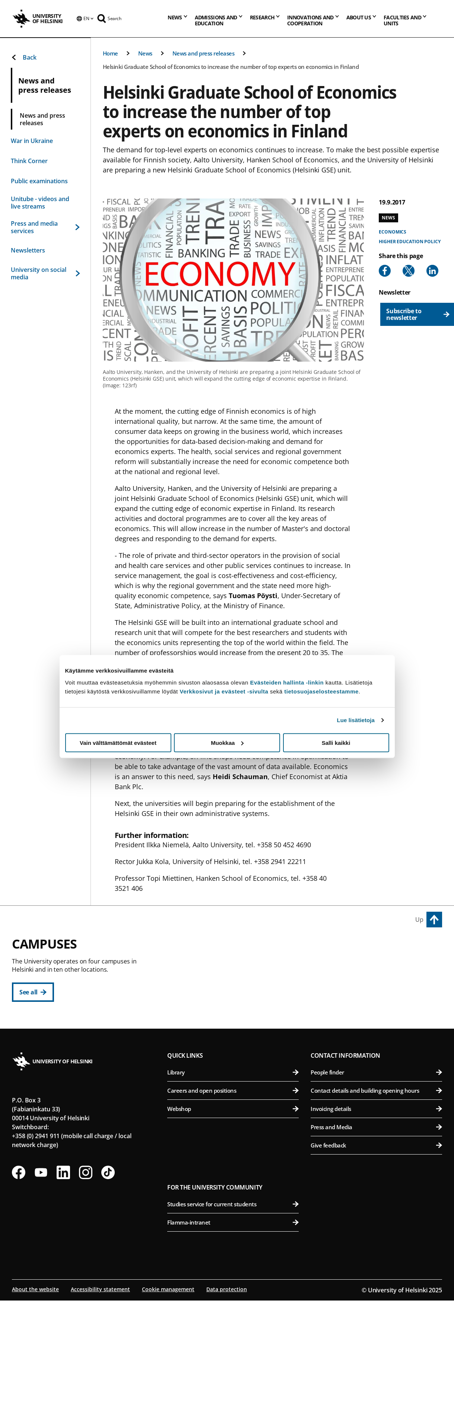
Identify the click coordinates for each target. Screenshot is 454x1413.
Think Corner (29, 161)
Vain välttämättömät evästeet (118, 742)
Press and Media (376, 1240)
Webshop (233, 1222)
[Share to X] (409, 271)
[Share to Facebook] (385, 271)
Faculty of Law (236, 1001)
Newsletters (28, 250)
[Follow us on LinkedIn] (63, 1286)
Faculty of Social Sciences (236, 1038)
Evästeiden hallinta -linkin (287, 682)
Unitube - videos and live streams (40, 202)
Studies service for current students (233, 1317)
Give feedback (376, 1259)
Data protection (226, 1402)
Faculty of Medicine (377, 1069)
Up (419, 919)
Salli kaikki (336, 742)
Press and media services (45, 227)
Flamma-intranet (233, 1336)
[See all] (33, 992)
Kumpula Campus (199, 1089)
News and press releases (203, 53)
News (145, 53)
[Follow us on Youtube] (41, 1286)
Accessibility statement (100, 1402)
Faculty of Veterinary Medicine (377, 1019)
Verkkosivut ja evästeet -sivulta (224, 691)
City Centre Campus (202, 948)
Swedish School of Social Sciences (236, 1056)
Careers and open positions (233, 1204)
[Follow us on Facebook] (18, 1286)
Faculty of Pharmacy (377, 1001)
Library (233, 1186)
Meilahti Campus (339, 1053)
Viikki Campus (333, 948)
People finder (376, 1186)
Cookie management (168, 1402)
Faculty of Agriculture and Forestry (377, 965)
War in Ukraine (32, 141)
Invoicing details (376, 1222)
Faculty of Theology (236, 1019)
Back (23, 57)
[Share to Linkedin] (432, 271)
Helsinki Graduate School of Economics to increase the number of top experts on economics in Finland (231, 66)
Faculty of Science (236, 1106)
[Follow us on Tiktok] (108, 1286)
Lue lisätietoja (356, 720)
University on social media (45, 273)
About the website (35, 1402)
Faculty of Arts (236, 965)
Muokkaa (227, 742)
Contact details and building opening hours (376, 1204)
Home (110, 53)
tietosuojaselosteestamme (321, 691)
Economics (392, 232)
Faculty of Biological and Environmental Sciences (377, 983)
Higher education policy (410, 241)
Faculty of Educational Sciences (236, 983)
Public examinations (39, 181)
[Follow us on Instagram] (85, 1286)
